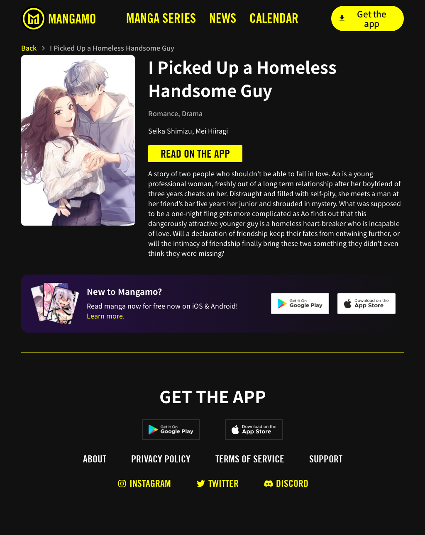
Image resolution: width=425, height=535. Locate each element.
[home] (60, 18)
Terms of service (249, 459)
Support (325, 459)
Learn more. (106, 316)
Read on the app (195, 153)
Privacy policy (161, 459)
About (94, 459)
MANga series (161, 18)
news (222, 18)
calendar (273, 18)
